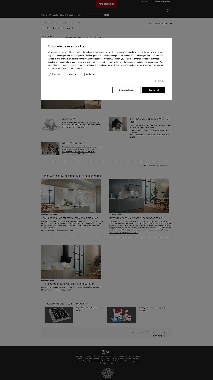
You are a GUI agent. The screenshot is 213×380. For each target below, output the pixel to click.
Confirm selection (126, 90)
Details (161, 81)
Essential (56, 74)
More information (77, 68)
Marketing (90, 74)
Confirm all (154, 90)
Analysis (73, 74)
